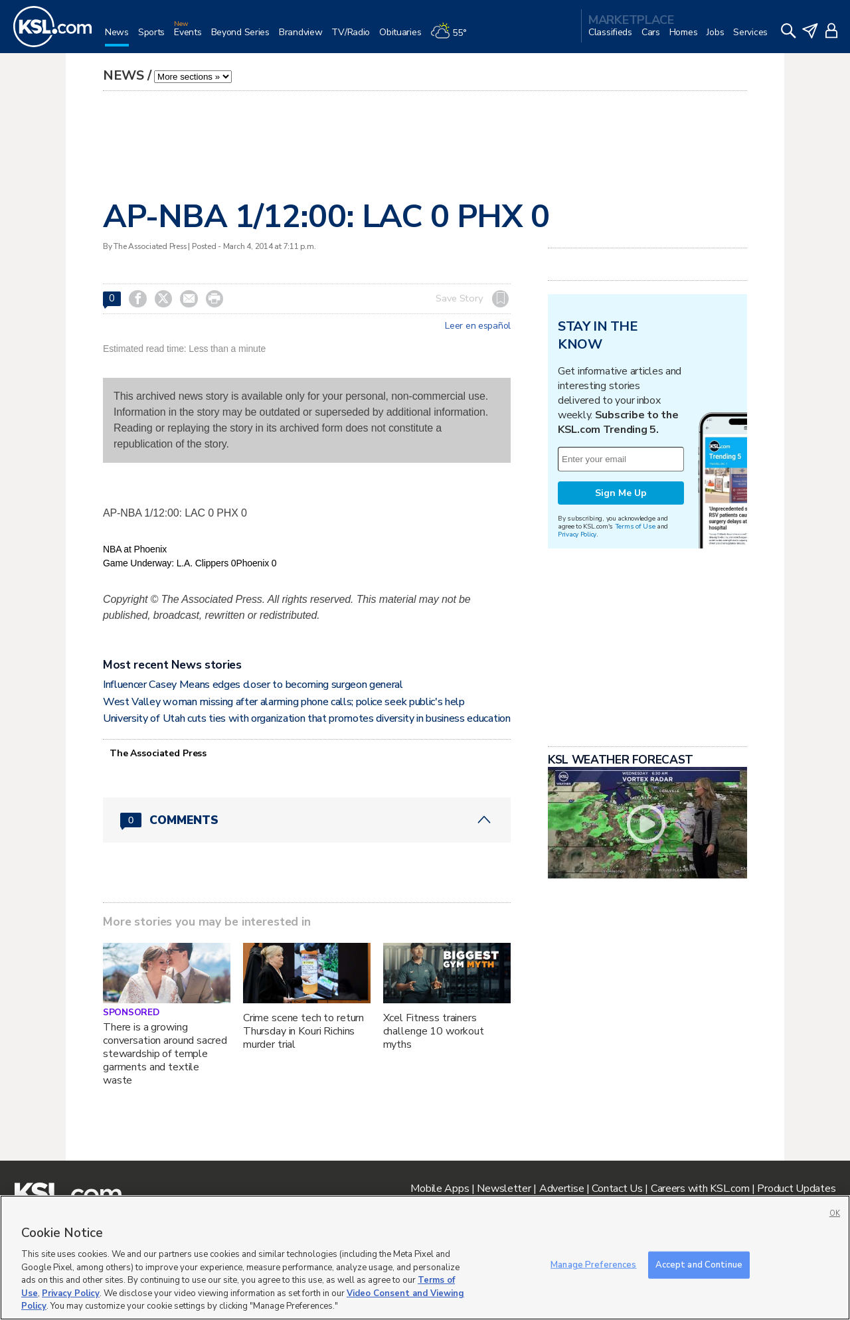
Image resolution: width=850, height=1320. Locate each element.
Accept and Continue (698, 1264)
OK (834, 1213)
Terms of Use (635, 526)
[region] (425, 1257)
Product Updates (796, 1188)
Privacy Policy (577, 534)
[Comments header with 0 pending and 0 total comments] (307, 820)
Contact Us (617, 1188)
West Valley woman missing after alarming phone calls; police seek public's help (284, 702)
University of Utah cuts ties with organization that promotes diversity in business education (307, 718)
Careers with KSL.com (700, 1188)
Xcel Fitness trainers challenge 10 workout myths (433, 1031)
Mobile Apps (439, 1188)
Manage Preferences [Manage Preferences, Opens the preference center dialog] (593, 1264)
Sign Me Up (621, 493)
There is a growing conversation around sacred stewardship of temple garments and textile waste (164, 1054)
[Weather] (452, 37)
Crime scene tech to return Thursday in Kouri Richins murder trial (303, 1031)
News (123, 75)
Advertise (561, 1188)
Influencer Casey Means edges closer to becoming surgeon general (253, 684)
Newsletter (504, 1188)
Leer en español (478, 326)
